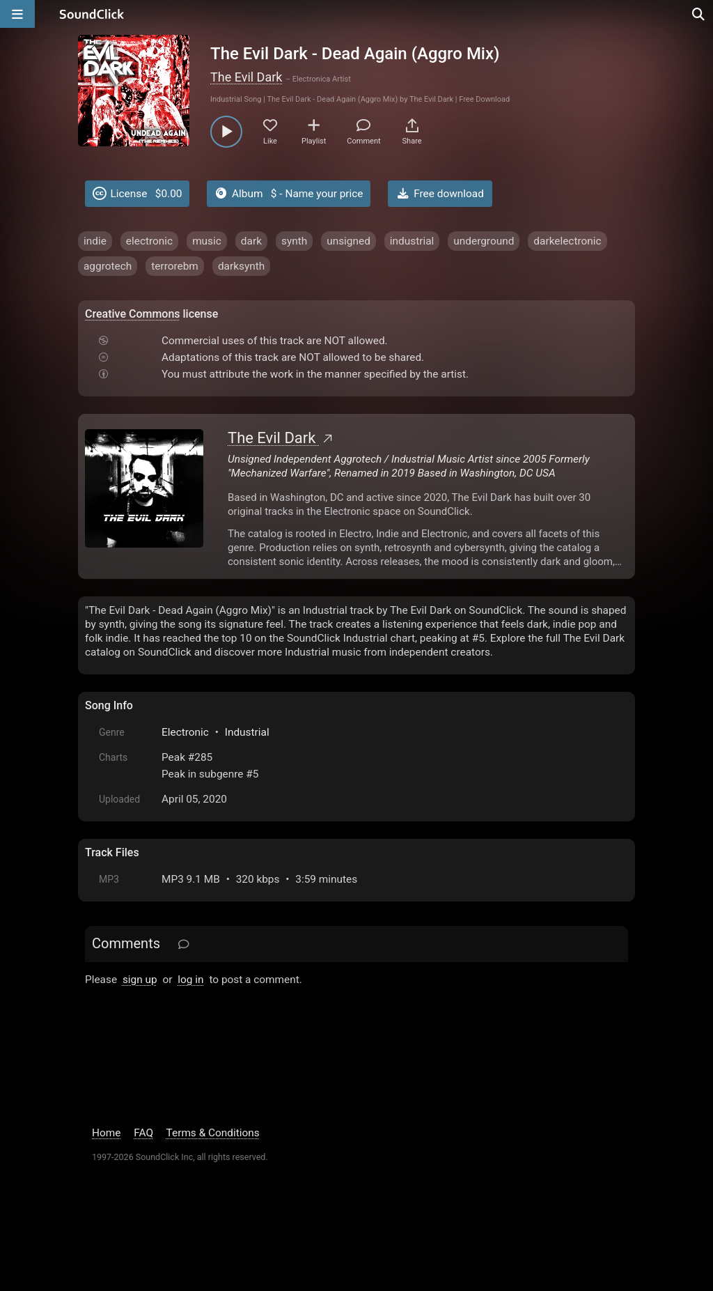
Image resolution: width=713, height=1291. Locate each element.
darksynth (241, 266)
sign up (140, 979)
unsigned (348, 241)
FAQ (143, 1133)
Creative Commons (132, 313)
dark (251, 241)
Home (106, 1133)
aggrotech (108, 266)
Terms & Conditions (213, 1133)
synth (294, 241)
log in (190, 979)
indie (95, 241)
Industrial (247, 732)
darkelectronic (567, 241)
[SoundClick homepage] (92, 14)
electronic (149, 241)
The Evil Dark (246, 77)
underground (483, 241)
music (206, 241)
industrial (412, 241)
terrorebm (174, 266)
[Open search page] (699, 14)
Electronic (185, 732)
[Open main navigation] (17, 14)
